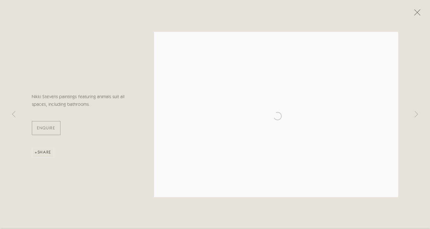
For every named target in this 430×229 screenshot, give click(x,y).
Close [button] (415, 14)
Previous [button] (13, 114)
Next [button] (416, 114)
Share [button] (44, 153)
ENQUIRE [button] (46, 129)
